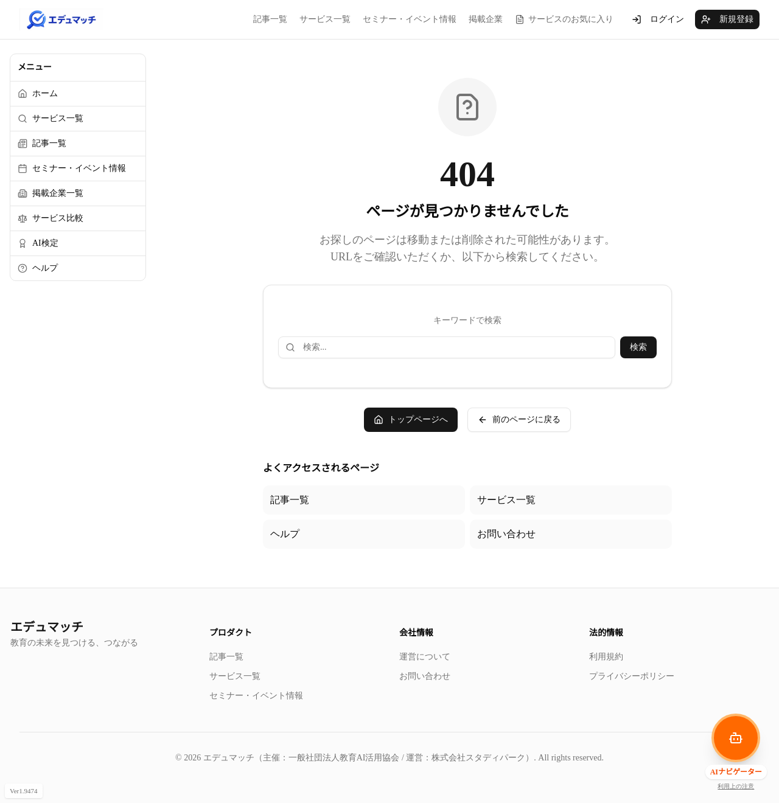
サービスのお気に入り (564, 19)
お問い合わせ (506, 534)
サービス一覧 (325, 19)
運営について (424, 656)
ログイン (658, 19)
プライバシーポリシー (631, 676)
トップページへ (411, 420)
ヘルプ (284, 534)
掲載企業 (486, 19)
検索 (638, 347)
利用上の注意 (736, 786)
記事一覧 (270, 19)
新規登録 (727, 19)
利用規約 (606, 656)
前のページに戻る (519, 420)
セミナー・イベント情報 (409, 19)
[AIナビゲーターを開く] (735, 738)
